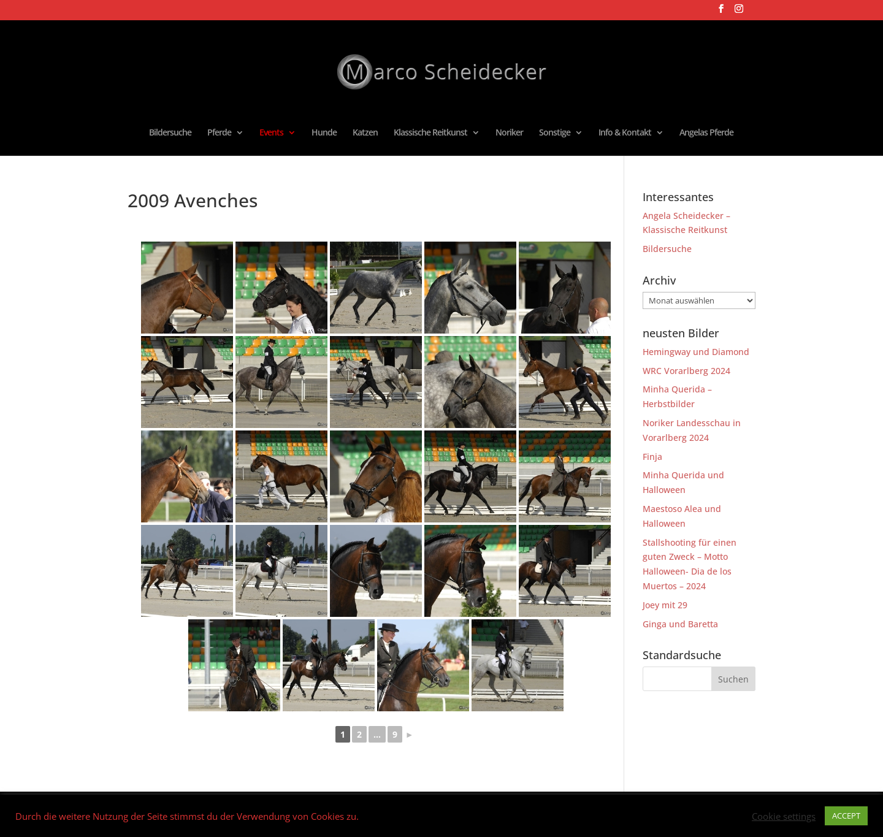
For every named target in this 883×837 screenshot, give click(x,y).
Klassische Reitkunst (430, 133)
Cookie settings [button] (784, 816)
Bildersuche (170, 133)
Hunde (324, 133)
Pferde (219, 133)
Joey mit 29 (665, 605)
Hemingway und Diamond (696, 351)
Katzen (365, 133)
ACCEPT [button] (846, 815)
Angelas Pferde (706, 133)
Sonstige (554, 133)
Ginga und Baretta (680, 624)
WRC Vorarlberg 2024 (686, 370)
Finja (652, 456)
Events (271, 133)
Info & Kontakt (624, 133)
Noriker (509, 133)
